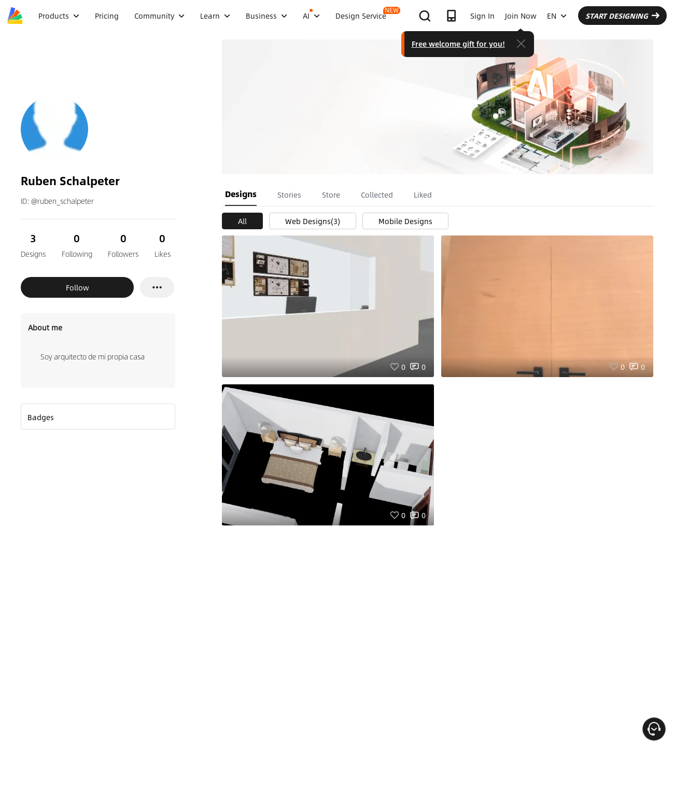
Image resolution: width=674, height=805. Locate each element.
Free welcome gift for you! (458, 43)
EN (557, 15)
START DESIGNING (622, 15)
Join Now (521, 15)
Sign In (482, 15)
